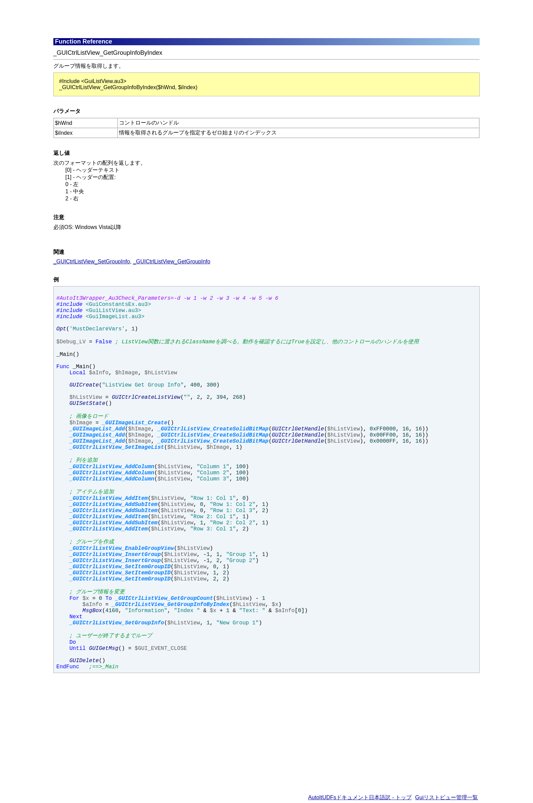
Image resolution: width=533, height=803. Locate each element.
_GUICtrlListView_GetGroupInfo (171, 261)
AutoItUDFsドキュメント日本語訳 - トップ (360, 797)
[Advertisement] (218, 18)
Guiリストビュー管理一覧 (446, 797)
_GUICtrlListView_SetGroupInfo (91, 261)
